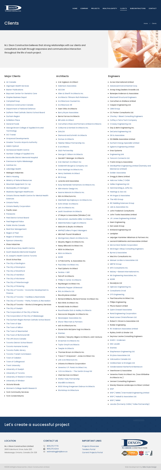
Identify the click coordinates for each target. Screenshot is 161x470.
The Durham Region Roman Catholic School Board (28, 319)
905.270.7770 (52, 446)
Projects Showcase (90, 446)
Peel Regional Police (15, 221)
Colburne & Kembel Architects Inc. (73, 127)
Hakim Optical (12, 146)
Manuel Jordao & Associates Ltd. (124, 260)
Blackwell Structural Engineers (123, 97)
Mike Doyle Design (150, 467)
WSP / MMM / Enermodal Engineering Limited (129, 392)
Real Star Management (16, 229)
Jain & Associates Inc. (119, 207)
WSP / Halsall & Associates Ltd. (123, 396)
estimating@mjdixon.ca (57, 451)
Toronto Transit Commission (18, 354)
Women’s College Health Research (21, 388)
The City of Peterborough (17, 282)
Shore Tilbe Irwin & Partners (70, 321)
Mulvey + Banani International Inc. (124, 271)
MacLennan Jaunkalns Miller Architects (75, 219)
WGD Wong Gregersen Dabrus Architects (76, 386)
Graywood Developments (17, 138)
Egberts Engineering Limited (122, 146)
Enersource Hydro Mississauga (19, 161)
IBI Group (62, 177)
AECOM (61, 89)
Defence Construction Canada (19, 105)
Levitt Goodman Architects (70, 211)
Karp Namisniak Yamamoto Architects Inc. (76, 185)
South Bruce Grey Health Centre (20, 248)
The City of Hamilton (15, 274)
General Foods (12, 124)
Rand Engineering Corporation (123, 313)
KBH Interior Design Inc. (68, 188)
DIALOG (61, 131)
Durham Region (13, 116)
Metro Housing (12, 176)
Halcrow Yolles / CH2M (120, 180)
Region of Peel (12, 233)
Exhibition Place (13, 120)
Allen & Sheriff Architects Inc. (71, 93)
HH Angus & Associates (120, 195)
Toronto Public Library (16, 350)
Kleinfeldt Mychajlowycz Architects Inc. (75, 200)
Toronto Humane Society (17, 346)
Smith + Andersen (117, 340)
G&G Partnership (65, 150)
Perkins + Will (63, 272)
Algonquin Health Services (17, 86)
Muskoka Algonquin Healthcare (19, 191)
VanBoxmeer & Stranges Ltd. (122, 363)
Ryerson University (14, 240)
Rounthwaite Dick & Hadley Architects (74, 310)
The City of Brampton (15, 267)
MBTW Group (116, 264)
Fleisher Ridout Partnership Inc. (71, 143)
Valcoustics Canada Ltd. (120, 359)
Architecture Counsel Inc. (69, 101)
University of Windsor (15, 380)
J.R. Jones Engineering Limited (123, 218)
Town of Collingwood (15, 361)
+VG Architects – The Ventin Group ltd (75, 371)
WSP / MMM (115, 400)
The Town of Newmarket (17, 331)
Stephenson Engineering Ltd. (122, 351)
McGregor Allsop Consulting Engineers (127, 249)
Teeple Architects (66, 348)
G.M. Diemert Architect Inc (69, 162)
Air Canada (11, 82)
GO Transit (11, 134)
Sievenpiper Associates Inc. (70, 318)
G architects (63, 146)
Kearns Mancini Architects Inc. (71, 192)
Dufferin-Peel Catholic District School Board (25, 112)
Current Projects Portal (92, 452)
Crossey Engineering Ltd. (120, 124)
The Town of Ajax (13, 323)
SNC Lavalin (115, 344)
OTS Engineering (117, 294)
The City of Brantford (15, 271)
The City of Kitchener (15, 278)
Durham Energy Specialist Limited (124, 143)
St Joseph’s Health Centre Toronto (21, 255)
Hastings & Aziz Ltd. (118, 191)
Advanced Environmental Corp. (123, 86)
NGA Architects (65, 253)
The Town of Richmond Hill (17, 335)
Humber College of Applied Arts (20, 153)
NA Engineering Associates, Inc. (123, 275)
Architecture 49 (65, 105)
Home (146, 23)
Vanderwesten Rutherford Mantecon (126, 366)
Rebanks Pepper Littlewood (70, 287)
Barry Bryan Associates (68, 112)
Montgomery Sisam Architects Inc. (73, 238)
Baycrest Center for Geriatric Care (21, 93)
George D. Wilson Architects (70, 154)
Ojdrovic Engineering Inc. (120, 287)
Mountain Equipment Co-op (18, 184)
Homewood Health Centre (17, 150)
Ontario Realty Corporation (18, 206)
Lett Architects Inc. (66, 207)
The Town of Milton (14, 327)
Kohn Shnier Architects (68, 204)
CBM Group (115, 108)
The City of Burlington (15, 263)
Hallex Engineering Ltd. (119, 184)
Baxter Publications (14, 89)
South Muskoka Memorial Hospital (21, 252)
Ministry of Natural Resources (19, 180)
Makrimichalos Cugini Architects (72, 223)
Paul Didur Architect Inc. (68, 264)
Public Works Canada (15, 225)
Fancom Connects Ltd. (120, 158)
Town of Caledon (13, 358)
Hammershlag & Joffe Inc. (121, 188)
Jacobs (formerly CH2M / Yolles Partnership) (129, 404)
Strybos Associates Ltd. (120, 355)
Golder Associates (118, 172)
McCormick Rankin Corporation (124, 245)
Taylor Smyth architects (68, 344)
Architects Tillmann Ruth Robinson (73, 97)
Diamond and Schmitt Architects (72, 135)
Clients (154, 23)
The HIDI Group (116, 199)
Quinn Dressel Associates (121, 309)
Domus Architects (66, 139)
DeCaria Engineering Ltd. (120, 131)
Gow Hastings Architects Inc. (70, 169)
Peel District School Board (17, 217)
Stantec (61, 333)
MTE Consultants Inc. (119, 268)
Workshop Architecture (68, 390)
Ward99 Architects (66, 382)
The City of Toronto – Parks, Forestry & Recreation (28, 300)
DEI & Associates (117, 135)
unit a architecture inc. (68, 360)
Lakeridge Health (13, 169)
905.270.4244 (53, 449)
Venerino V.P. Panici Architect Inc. (72, 367)
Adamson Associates (67, 86)
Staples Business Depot (16, 97)
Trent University (13, 365)
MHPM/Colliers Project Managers (72, 230)
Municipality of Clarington (17, 188)
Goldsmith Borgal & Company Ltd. (73, 165)
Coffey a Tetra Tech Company (123, 120)
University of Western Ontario (19, 377)
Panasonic (10, 214)
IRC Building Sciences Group (122, 203)
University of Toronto (15, 373)
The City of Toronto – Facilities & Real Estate (25, 297)
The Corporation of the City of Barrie (22, 312)
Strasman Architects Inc (68, 341)
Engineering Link (117, 154)
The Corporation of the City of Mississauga (24, 316)
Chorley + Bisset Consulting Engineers (126, 116)
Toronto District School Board (19, 342)
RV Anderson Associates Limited (124, 328)
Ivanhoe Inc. (11, 165)
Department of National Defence (20, 108)
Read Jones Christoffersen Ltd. (123, 317)
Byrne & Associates (118, 252)
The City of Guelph (14, 308)
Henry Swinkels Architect (69, 173)
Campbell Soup (13, 101)
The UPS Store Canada (16, 339)
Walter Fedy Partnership (69, 379)
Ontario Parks (12, 202)
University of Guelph (15, 369)
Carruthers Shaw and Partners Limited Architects (79, 124)
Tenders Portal (88, 449)
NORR (60, 257)
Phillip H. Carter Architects (69, 280)
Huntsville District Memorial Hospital (22, 157)
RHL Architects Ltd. (66, 291)
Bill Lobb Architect (66, 120)
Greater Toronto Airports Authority (21, 142)
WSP (112, 389)
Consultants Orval (118, 290)
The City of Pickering (15, 286)
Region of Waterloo (14, 236)
